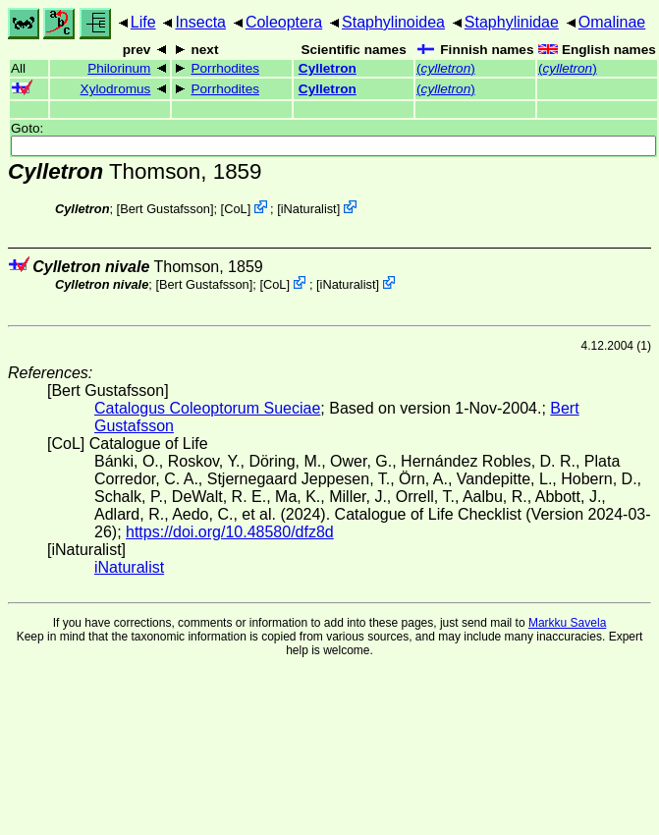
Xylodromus (116, 89)
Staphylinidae (512, 22)
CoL (235, 208)
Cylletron (328, 68)
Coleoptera (284, 22)
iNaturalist (309, 208)
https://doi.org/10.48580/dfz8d (230, 532)
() (445, 68)
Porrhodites (225, 68)
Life (143, 22)
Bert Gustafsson (165, 208)
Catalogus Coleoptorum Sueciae (207, 408)
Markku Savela (567, 623)
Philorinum (118, 68)
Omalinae (611, 22)
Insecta (200, 22)
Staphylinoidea (393, 22)
